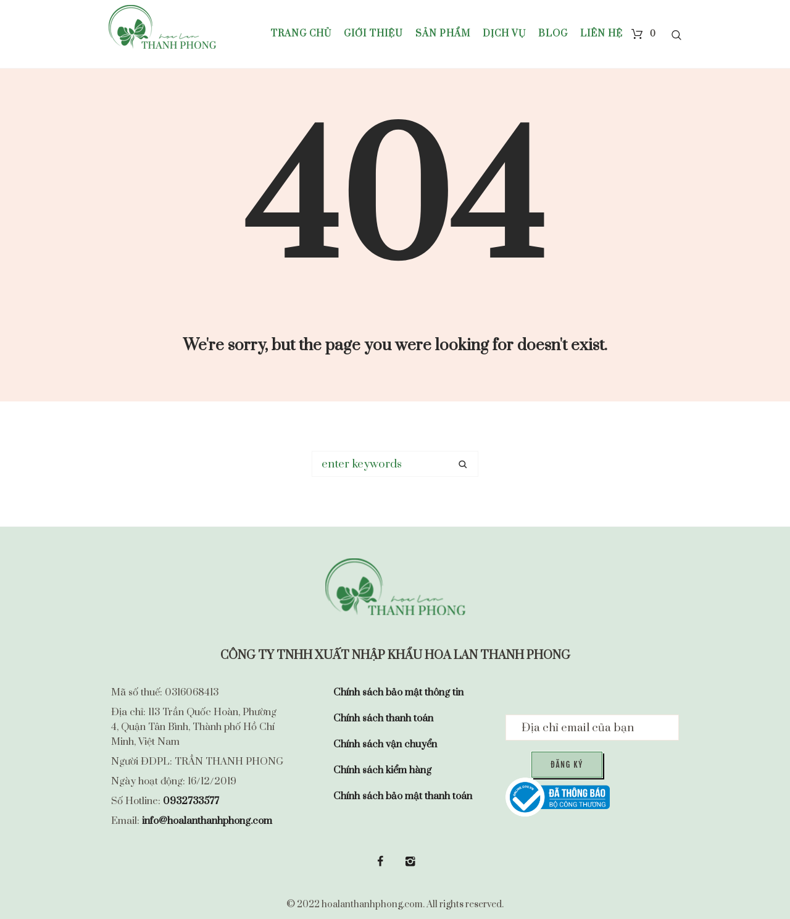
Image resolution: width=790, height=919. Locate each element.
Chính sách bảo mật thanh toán (402, 796)
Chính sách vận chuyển (385, 744)
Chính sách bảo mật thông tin (398, 692)
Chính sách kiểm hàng (382, 770)
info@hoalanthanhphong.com (207, 821)
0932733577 (191, 801)
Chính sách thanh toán (383, 718)
